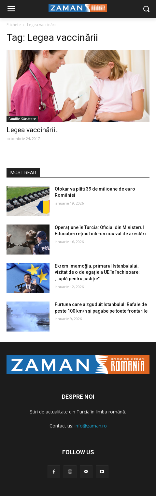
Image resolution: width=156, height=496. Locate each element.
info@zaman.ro (91, 426)
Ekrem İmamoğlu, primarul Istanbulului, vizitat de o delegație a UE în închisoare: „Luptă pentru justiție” (97, 272)
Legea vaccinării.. (33, 130)
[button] (146, 9)
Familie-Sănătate (22, 118)
